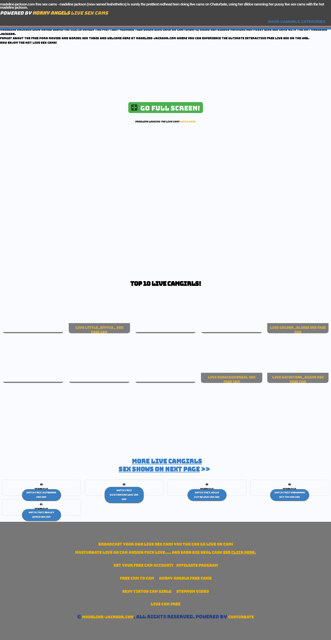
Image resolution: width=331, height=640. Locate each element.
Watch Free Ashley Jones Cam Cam (41, 515)
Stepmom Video (192, 591)
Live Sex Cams (70, 13)
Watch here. (188, 121)
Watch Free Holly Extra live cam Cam (207, 495)
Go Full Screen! (165, 108)
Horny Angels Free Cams (185, 578)
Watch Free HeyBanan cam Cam (41, 495)
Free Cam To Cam (137, 578)
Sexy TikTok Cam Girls (146, 591)
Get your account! (143, 565)
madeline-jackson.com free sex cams (28, 4)
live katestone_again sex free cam (298, 379)
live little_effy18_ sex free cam (99, 329)
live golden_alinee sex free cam (298, 329)
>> (164, 465)
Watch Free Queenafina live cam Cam (124, 495)
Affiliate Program (197, 565)
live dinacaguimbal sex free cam (232, 379)
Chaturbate (241, 617)
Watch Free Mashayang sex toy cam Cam (289, 495)
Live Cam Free (165, 604)
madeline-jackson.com (107, 617)
